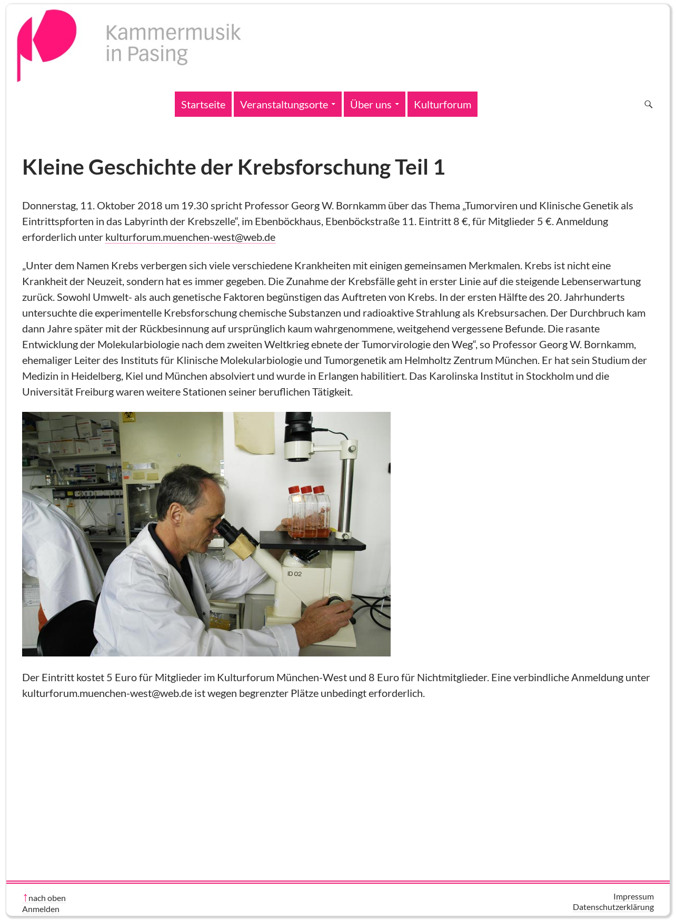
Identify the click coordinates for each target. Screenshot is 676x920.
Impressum (633, 896)
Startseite (203, 104)
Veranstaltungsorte (284, 104)
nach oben (47, 898)
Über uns (371, 104)
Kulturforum (442, 104)
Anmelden (40, 909)
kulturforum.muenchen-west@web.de (190, 236)
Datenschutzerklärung (613, 907)
